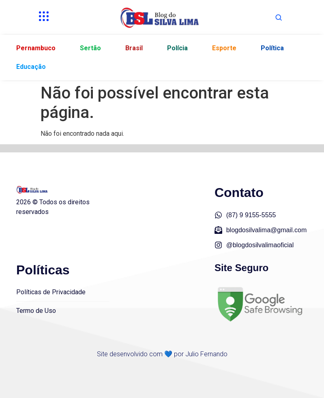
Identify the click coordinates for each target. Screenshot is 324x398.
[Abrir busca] (278, 17)
